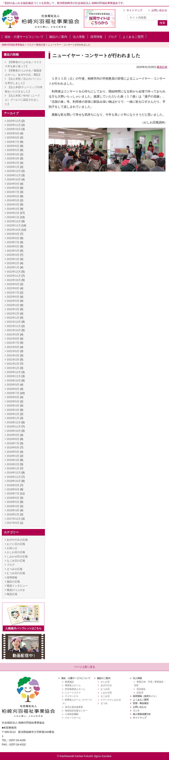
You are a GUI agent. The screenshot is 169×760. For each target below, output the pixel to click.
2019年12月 (14, 422)
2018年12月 (14, 472)
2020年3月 (13, 409)
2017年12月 (14, 518)
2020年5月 (13, 401)
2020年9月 (13, 384)
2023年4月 (13, 254)
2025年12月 (14, 120)
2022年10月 (14, 280)
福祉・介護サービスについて (24, 36)
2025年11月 (14, 124)
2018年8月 (13, 489)
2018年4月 (13, 506)
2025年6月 (13, 145)
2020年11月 (14, 376)
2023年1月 (13, 267)
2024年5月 (13, 200)
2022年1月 (13, 317)
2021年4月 (13, 355)
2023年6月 (13, 246)
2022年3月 (13, 309)
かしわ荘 (105, 682)
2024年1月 (13, 217)
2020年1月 (13, 418)
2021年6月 (13, 346)
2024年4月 (13, 204)
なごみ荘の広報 (16, 560)
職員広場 (162, 66)
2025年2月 (13, 162)
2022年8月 (13, 288)
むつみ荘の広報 (16, 573)
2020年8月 (13, 388)
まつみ (104, 703)
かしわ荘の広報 (16, 552)
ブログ (112, 36)
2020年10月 (14, 380)
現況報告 (141, 689)
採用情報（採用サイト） (145, 696)
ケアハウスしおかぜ (111, 699)
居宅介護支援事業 (74, 707)
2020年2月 (13, 413)
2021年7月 (13, 342)
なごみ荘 (105, 696)
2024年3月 (13, 208)
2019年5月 (13, 451)
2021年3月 (13, 359)
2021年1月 (13, 367)
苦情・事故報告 (141, 703)
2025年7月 (13, 141)
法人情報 (79, 36)
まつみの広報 (14, 569)
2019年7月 (13, 443)
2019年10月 (14, 430)
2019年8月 (13, 439)
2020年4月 (13, 405)
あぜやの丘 (106, 685)
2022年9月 (13, 284)
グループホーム (73, 717)
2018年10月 (14, 480)
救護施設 (69, 682)
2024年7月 (13, 191)
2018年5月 (13, 501)
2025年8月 (13, 137)
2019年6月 (13, 447)
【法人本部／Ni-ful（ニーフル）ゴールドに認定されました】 (22, 99)
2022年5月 (13, 300)
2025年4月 (13, 154)
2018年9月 (13, 485)
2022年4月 (13, 305)
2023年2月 (13, 263)
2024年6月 (13, 196)
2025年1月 (13, 166)
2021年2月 (13, 363)
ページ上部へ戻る (84, 666)
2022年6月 (13, 296)
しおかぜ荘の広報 (17, 556)
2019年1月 (13, 468)
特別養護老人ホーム (75, 689)
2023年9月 (13, 233)
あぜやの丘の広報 (17, 539)
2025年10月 (14, 129)
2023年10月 (14, 229)
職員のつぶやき (16, 589)
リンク (136, 710)
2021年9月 (13, 334)
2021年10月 (14, 330)
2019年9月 (13, 434)
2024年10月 (14, 179)
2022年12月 (14, 271)
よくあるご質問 (133, 36)
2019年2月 (13, 464)
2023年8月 (13, 238)
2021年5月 (13, 351)
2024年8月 (13, 187)
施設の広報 (13, 581)
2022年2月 (13, 313)
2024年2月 (13, 212)
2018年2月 (13, 514)
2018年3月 (13, 510)
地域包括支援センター (76, 710)
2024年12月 (14, 170)
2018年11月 (14, 476)
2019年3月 (13, 459)
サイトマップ (134, 10)
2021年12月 (14, 321)
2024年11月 (14, 175)
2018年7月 (13, 493)
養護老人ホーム (73, 685)
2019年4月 (13, 455)
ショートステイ (73, 692)
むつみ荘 (105, 689)
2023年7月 (13, 242)
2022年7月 (13, 292)
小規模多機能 (71, 714)
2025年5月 (13, 150)
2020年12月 (14, 372)
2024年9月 (13, 183)
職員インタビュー (17, 585)
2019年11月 (14, 426)
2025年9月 (13, 133)
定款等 (140, 692)
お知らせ (12, 548)
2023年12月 (14, 221)
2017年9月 (13, 522)
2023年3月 (13, 259)
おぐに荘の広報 (16, 543)
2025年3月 (13, 158)
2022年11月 (14, 275)
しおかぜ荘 (106, 692)
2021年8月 (13, 338)
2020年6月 (13, 397)
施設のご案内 (58, 36)
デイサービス (71, 696)
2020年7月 (13, 393)
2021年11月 (14, 326)
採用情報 (96, 36)
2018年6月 (13, 497)
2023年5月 (13, 250)
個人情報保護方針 (142, 714)
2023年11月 (14, 225)
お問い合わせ (159, 10)
